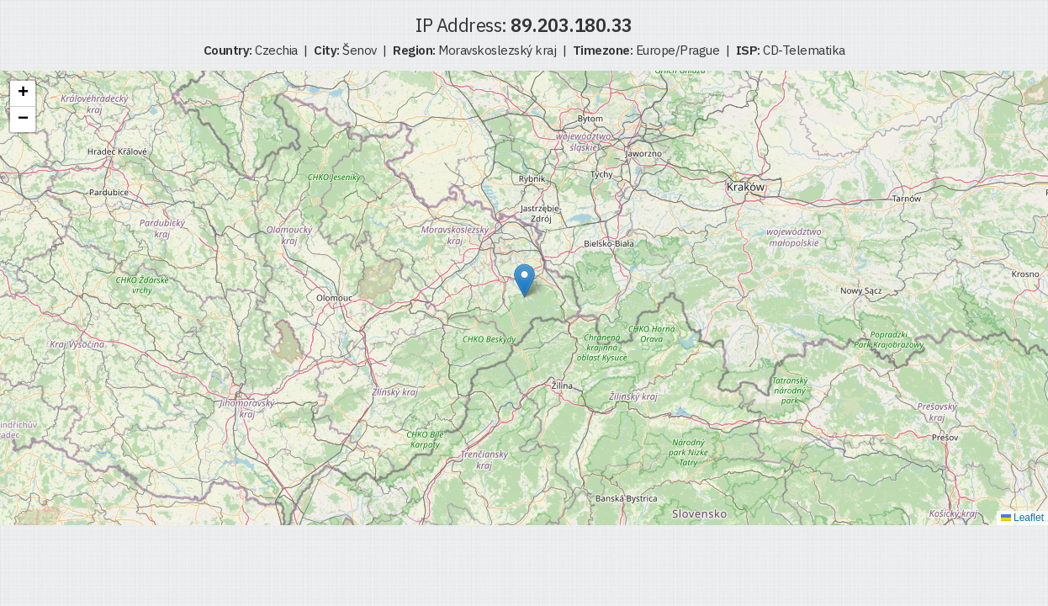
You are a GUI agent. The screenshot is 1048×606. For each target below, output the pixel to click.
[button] (524, 280)
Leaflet (1022, 518)
